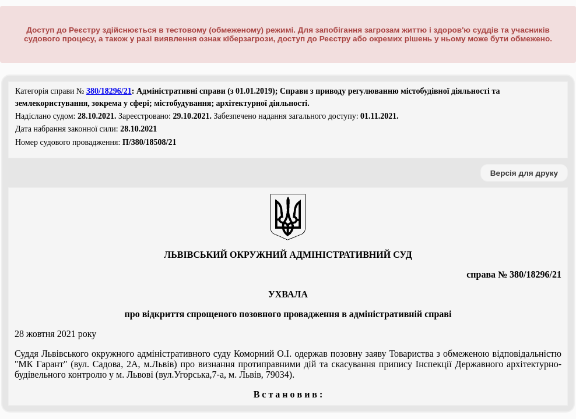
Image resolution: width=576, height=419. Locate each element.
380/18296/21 (109, 91)
